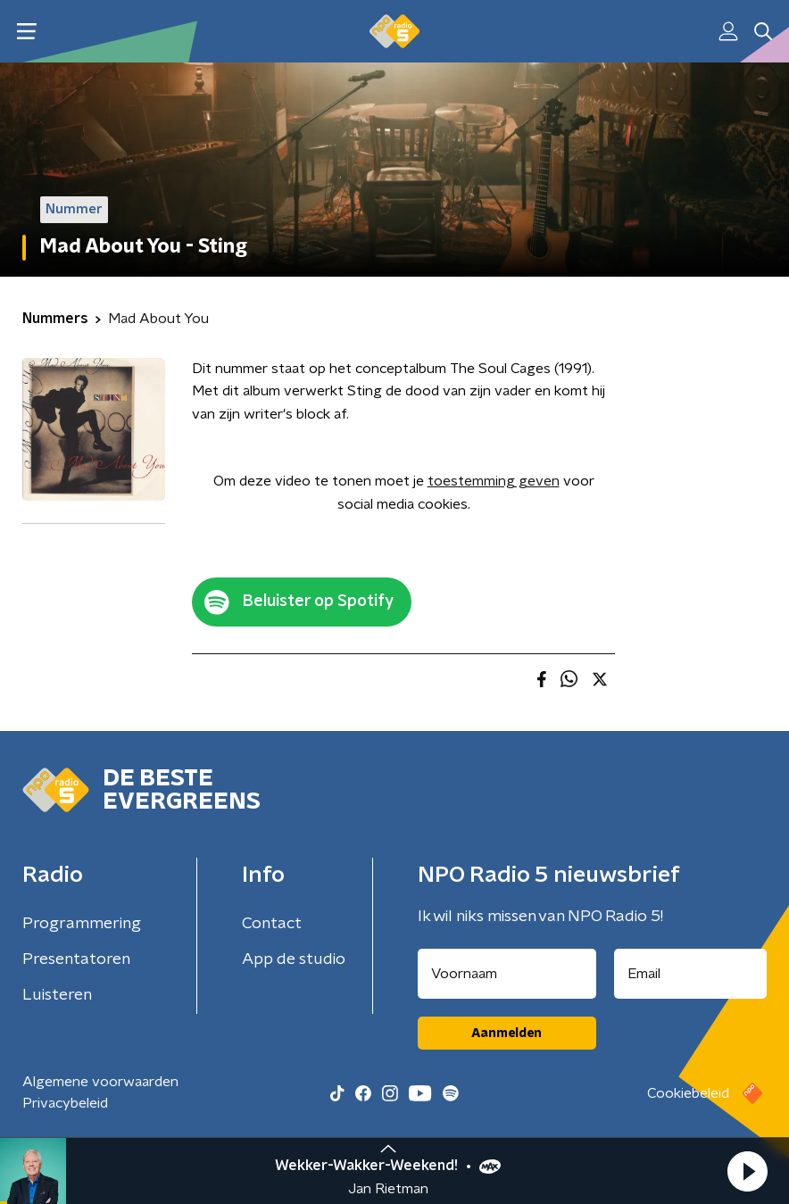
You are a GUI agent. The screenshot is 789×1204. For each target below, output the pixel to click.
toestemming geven (494, 481)
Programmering (81, 924)
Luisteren (57, 995)
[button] (747, 1171)
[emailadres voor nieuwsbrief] (691, 974)
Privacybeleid (65, 1103)
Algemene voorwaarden (100, 1082)
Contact (272, 924)
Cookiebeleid (688, 1093)
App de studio (293, 959)
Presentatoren (76, 959)
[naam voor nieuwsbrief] (507, 974)
